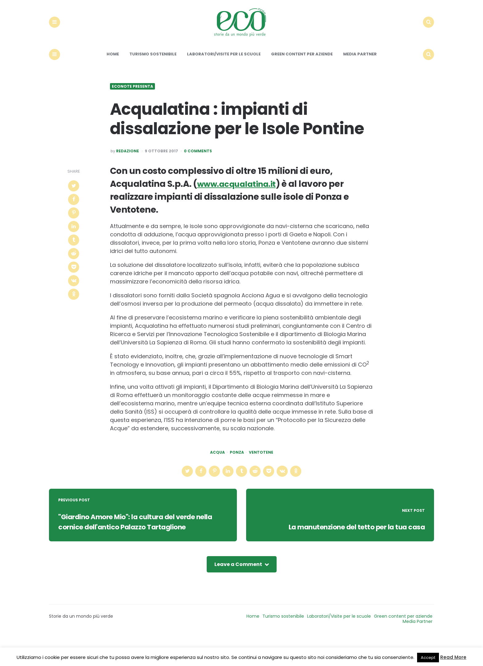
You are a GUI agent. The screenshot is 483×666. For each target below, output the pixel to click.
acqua (217, 469)
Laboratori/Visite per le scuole (224, 71)
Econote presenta (132, 104)
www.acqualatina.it (241, 201)
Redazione (127, 168)
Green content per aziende (302, 71)
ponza (237, 469)
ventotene (261, 469)
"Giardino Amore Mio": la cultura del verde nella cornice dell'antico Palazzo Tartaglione (142, 544)
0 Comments (198, 168)
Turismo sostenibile (153, 71)
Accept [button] (428, 657)
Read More (453, 657)
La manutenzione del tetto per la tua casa (341, 554)
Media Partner (360, 71)
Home (113, 71)
